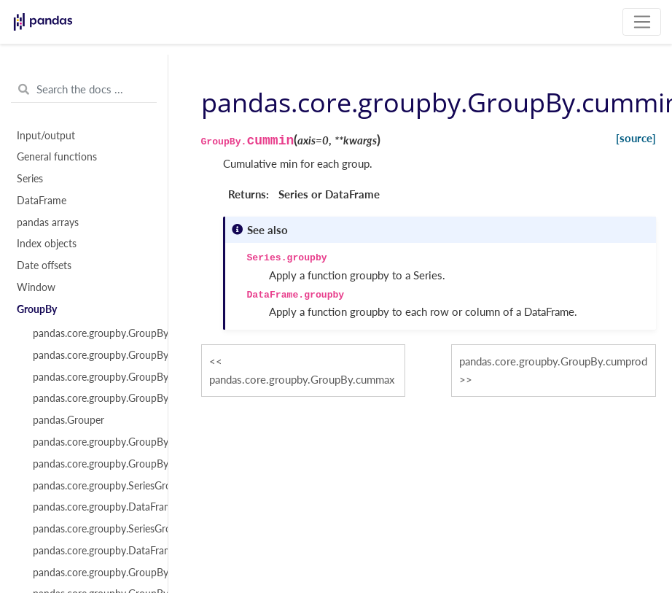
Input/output (46, 136)
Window (36, 287)
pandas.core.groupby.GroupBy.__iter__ (92, 333)
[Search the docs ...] (84, 90)
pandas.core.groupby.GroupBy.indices (92, 377)
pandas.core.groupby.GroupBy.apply (92, 442)
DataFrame (41, 200)
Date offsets (44, 265)
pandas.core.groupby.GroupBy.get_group (92, 398)
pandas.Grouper (68, 420)
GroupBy (37, 309)
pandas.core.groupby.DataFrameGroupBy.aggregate (92, 507)
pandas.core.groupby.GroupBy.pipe (92, 572)
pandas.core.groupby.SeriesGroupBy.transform (92, 529)
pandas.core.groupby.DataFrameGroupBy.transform (92, 551)
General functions (57, 157)
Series (30, 179)
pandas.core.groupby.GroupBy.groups (92, 355)
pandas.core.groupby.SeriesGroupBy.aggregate (92, 486)
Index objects (47, 243)
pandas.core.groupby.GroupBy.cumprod (553, 361)
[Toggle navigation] (641, 22)
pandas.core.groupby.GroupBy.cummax (301, 379)
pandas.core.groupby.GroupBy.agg (92, 464)
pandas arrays (48, 222)
